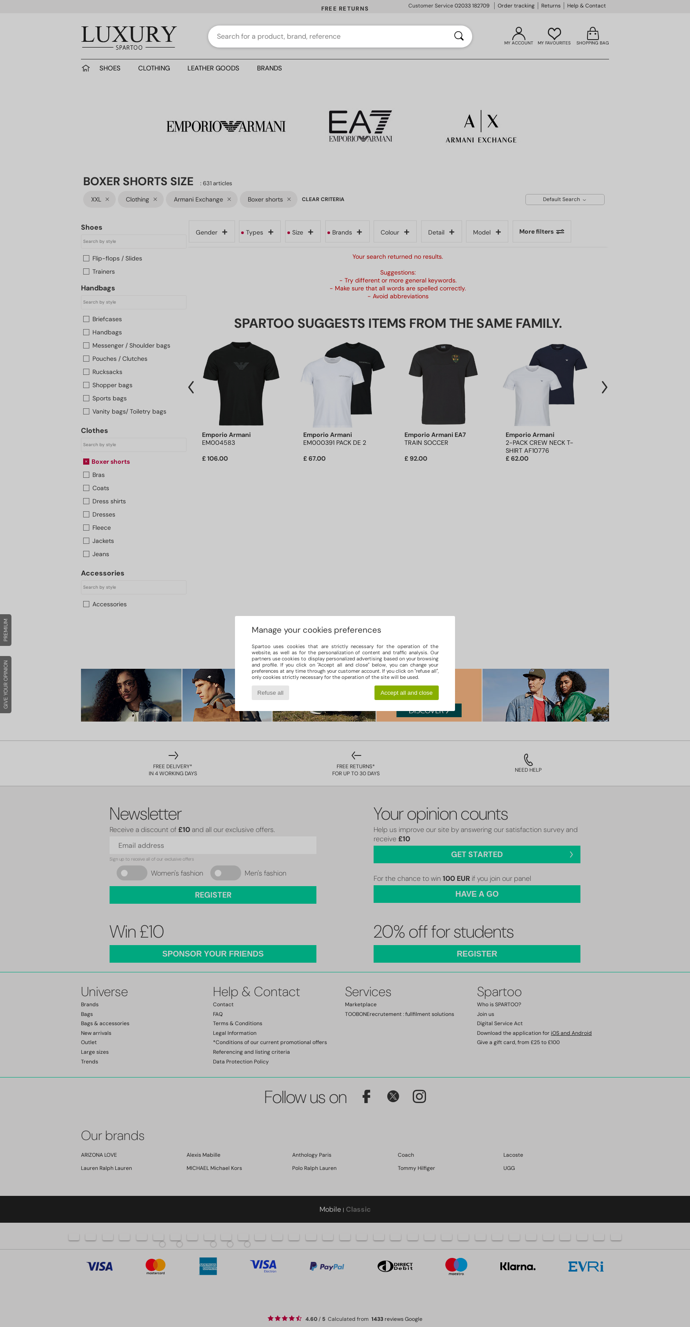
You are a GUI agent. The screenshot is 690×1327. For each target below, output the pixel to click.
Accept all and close (407, 692)
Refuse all (270, 692)
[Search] (459, 37)
